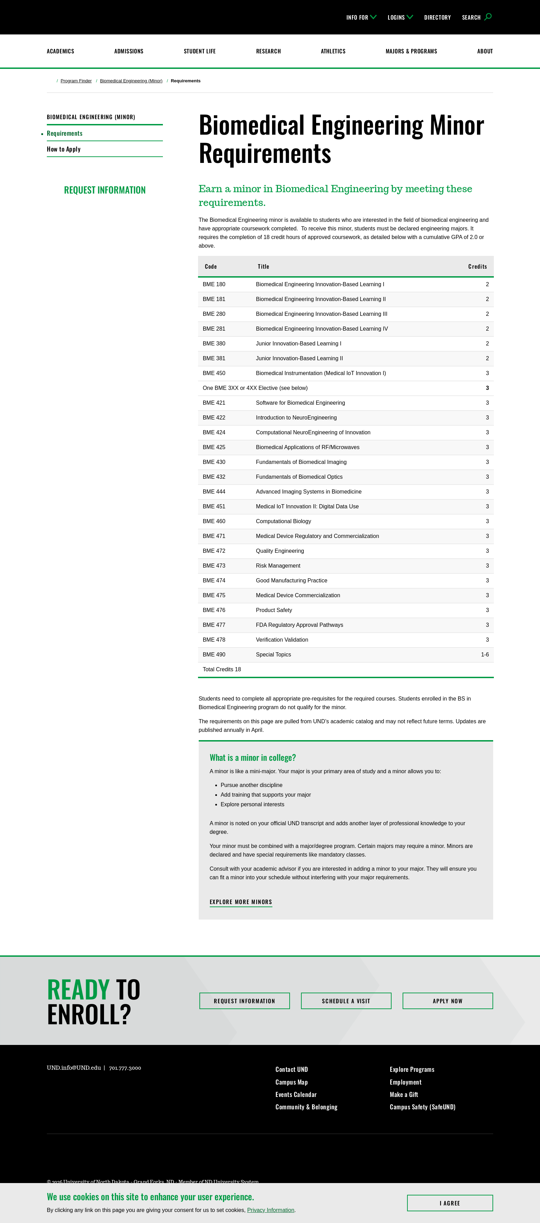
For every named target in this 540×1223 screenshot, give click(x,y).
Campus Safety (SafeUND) (423, 1106)
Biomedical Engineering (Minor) (131, 80)
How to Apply (64, 148)
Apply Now (448, 1001)
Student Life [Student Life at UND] (200, 51)
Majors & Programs (411, 51)
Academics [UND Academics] (60, 51)
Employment (406, 1081)
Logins (400, 17)
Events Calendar (296, 1094)
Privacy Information (270, 1210)
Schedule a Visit (346, 1001)
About (485, 51)
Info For (361, 17)
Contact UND (292, 1069)
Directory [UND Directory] (437, 17)
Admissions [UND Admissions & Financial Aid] (129, 51)
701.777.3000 (125, 1068)
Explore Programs (412, 1069)
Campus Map (292, 1081)
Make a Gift (404, 1094)
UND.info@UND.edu (74, 1068)
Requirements (64, 132)
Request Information (244, 1001)
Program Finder (76, 80)
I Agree (466, 1203)
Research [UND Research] (268, 51)
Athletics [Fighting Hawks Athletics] (333, 51)
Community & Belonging (307, 1106)
